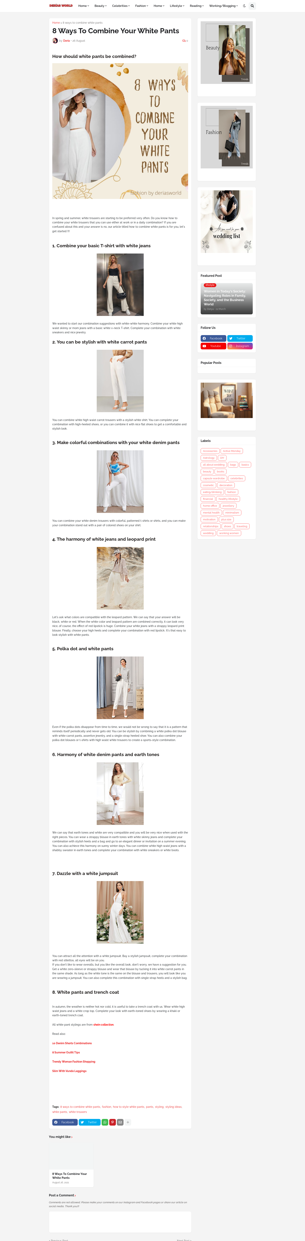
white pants (59, 1111)
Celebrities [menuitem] (119, 6)
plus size (226, 519)
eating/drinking (212, 492)
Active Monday (232, 451)
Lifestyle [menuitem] (176, 6)
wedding (208, 533)
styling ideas (173, 1106)
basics (245, 464)
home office (210, 505)
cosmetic (208, 485)
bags (233, 464)
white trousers (78, 1111)
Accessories (210, 451)
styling (159, 1106)
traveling (242, 526)
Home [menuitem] (82, 6)
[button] (244, 6)
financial (208, 498)
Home (56, 22)
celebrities (236, 478)
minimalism (232, 512)
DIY (222, 457)
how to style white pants (128, 1106)
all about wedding (214, 464)
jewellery (228, 505)
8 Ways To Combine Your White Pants (69, 1176)
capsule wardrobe (214, 478)
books (220, 471)
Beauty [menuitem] (99, 6)
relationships (210, 526)
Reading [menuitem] (195, 6)
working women (229, 533)
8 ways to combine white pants (83, 22)
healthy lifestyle (228, 498)
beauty (207, 471)
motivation (209, 519)
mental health (211, 512)
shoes (227, 526)
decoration (225, 485)
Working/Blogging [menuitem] (222, 6)
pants (149, 1106)
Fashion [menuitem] (140, 6)
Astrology (209, 457)
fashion (106, 1106)
